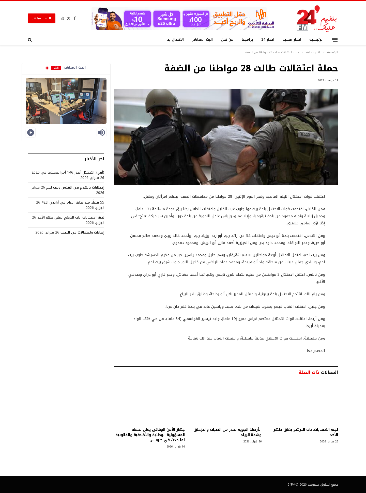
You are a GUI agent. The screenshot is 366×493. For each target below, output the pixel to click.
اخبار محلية (291, 39)
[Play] (31, 132)
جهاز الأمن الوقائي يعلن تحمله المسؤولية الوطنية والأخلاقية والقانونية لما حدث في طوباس (150, 434)
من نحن (227, 39)
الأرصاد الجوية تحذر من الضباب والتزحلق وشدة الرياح (227, 432)
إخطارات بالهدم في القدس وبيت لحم (75, 187)
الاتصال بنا (175, 39)
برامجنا (247, 39)
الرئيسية (316, 39)
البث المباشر (41, 18)
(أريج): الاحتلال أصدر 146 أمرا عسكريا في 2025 (68, 172)
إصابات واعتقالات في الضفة (82, 232)
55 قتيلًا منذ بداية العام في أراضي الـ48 (72, 202)
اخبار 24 (267, 39)
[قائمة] (335, 39)
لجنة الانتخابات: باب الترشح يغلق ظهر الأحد (305, 432)
